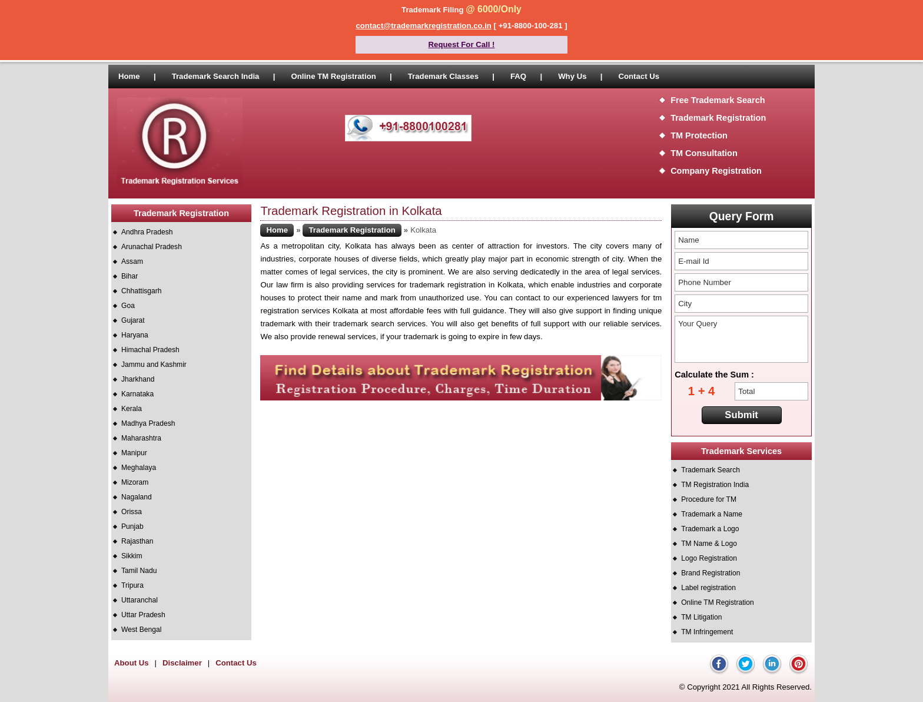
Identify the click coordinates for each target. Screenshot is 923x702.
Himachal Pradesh (150, 350)
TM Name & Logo (709, 543)
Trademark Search (710, 470)
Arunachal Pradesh (151, 247)
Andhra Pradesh (146, 232)
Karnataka (137, 394)
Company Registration (716, 171)
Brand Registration (710, 573)
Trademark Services (741, 451)
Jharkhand (137, 379)
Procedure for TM (708, 499)
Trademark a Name (711, 514)
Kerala (131, 409)
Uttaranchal (139, 600)
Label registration (708, 588)
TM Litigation (701, 617)
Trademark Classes (443, 76)
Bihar (129, 276)
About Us (131, 662)
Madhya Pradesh (148, 423)
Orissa (131, 512)
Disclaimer (182, 662)
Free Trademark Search (717, 100)
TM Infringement (707, 632)
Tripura (132, 585)
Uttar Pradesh (143, 615)
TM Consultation (704, 153)
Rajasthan (137, 541)
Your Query (741, 339)
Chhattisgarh (141, 291)
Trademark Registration (718, 117)
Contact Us (638, 76)
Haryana (134, 335)
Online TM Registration (333, 76)
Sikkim (131, 556)
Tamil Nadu (139, 571)
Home (129, 76)
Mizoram (134, 482)
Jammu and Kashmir (154, 364)
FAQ (518, 76)
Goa (128, 306)
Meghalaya (138, 467)
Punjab (132, 526)
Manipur (134, 453)
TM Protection (699, 135)
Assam (132, 261)
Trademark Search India (216, 76)
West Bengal (141, 629)
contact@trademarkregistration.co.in (424, 25)
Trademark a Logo (710, 529)
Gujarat (133, 320)
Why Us (572, 76)
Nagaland (136, 497)
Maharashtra (141, 438)
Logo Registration (709, 558)
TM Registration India (715, 485)
